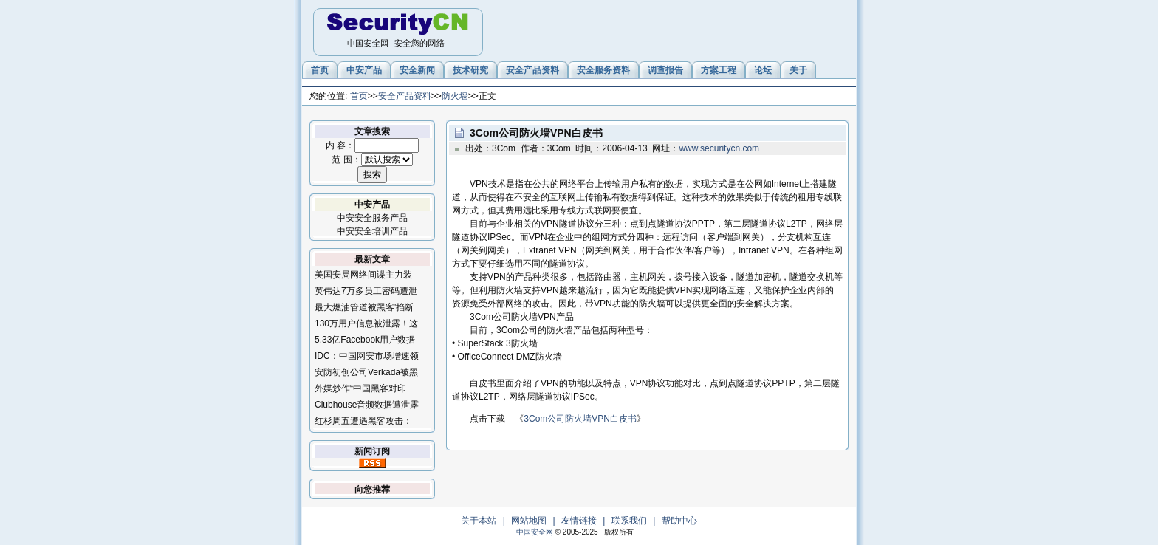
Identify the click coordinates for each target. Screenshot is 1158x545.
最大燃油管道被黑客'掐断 (364, 307)
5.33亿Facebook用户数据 (365, 340)
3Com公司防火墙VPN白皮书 (580, 419)
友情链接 (579, 520)
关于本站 (478, 520)
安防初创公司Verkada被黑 (366, 372)
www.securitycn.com (719, 148)
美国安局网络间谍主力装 (363, 275)
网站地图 (529, 520)
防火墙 (455, 96)
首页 (359, 96)
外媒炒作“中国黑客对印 (360, 388)
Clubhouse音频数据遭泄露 (367, 405)
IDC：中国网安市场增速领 (367, 356)
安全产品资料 (404, 96)
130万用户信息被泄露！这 (366, 323)
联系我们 (629, 520)
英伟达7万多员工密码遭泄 (366, 291)
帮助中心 (679, 520)
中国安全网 (534, 532)
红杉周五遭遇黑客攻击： (363, 421)
